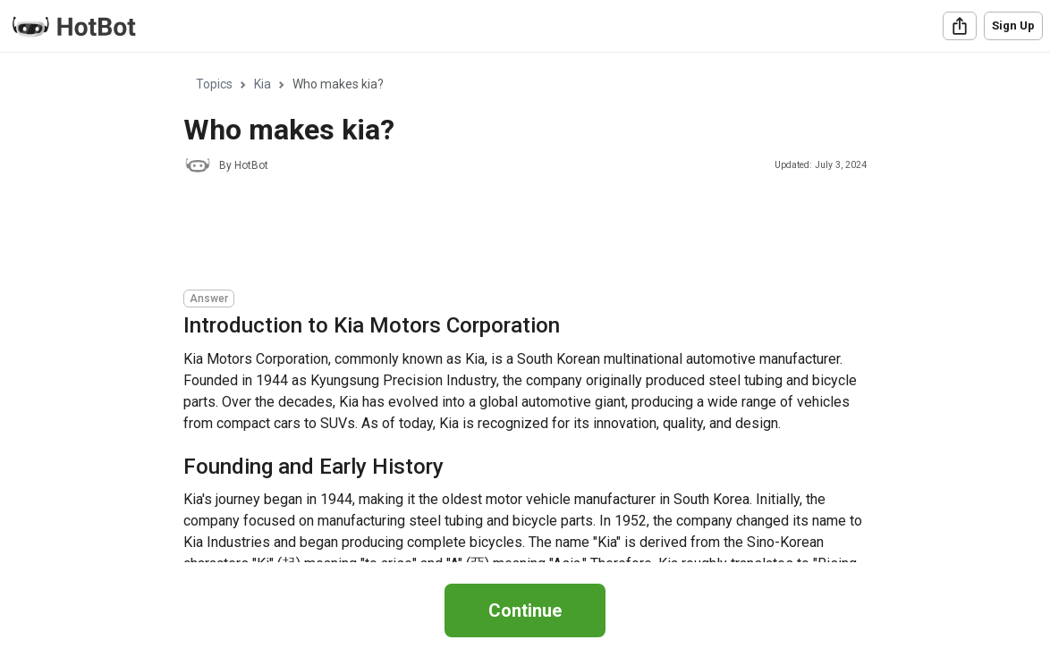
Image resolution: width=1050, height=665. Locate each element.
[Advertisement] (508, 234)
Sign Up (1013, 25)
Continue (525, 610)
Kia (262, 84)
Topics (214, 84)
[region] (525, 308)
